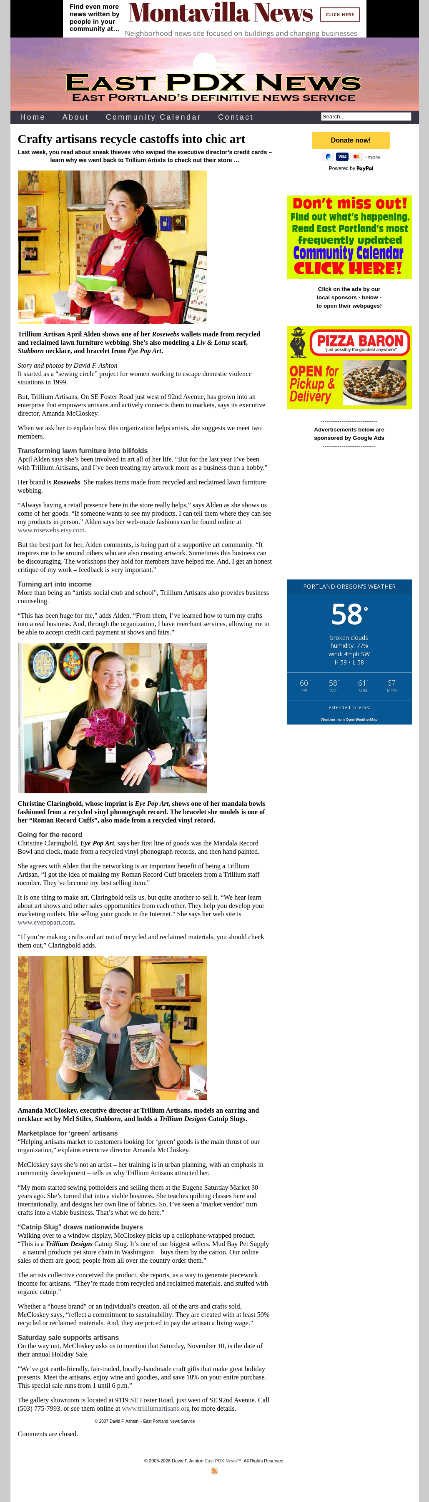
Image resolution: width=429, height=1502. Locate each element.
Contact (236, 117)
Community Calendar (154, 117)
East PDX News (221, 1460)
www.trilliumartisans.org (156, 1408)
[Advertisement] (349, 518)
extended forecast (349, 707)
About (76, 117)
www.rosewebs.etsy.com (51, 530)
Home (33, 117)
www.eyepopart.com (46, 922)
